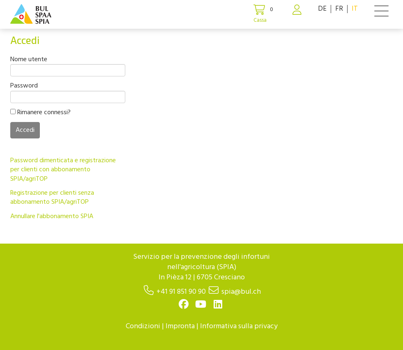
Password (24, 86)
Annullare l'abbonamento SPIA (51, 216)
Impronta (180, 326)
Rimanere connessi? (40, 112)
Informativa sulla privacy (239, 326)
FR (339, 8)
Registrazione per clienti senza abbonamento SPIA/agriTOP (52, 197)
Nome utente (28, 59)
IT (355, 8)
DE (322, 8)
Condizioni (143, 326)
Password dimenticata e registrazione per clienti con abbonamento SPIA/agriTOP (63, 169)
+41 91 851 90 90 (181, 292)
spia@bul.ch (241, 292)
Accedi (25, 130)
